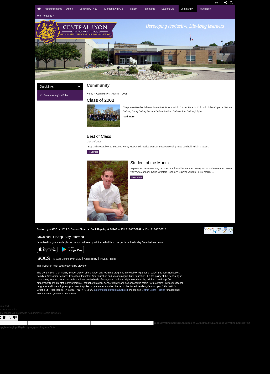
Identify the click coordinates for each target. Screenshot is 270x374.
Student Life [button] (169, 8)
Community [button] (187, 8)
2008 (124, 93)
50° (218, 2)
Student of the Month (149, 162)
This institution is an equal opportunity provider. (62, 265)
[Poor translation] (12, 318)
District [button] (71, 8)
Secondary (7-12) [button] (90, 8)
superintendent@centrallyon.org (111, 289)
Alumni (115, 93)
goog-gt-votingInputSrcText (234, 323)
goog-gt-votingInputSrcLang (170, 323)
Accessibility (90, 258)
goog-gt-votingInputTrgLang (202, 323)
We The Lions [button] (45, 15)
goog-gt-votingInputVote (41, 327)
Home (90, 93)
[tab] (60, 86)
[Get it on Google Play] (72, 249)
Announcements (53, 8)
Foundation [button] (206, 8)
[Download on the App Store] (47, 249)
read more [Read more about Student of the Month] (136, 177)
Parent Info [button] (150, 8)
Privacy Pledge (108, 258)
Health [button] (135, 8)
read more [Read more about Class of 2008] (128, 116)
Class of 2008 (100, 100)
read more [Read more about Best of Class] (93, 152)
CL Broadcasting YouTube (54, 95)
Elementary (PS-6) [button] (115, 8)
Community (102, 93)
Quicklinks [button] (50, 86)
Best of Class (99, 136)
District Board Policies (153, 289)
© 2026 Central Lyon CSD (67, 258)
